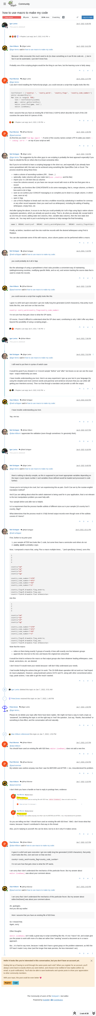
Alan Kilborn (14, 46)
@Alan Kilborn (24, 338)
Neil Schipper (14, 154)
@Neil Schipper (26, 251)
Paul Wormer (14, 79)
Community (24, 4)
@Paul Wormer (26, 132)
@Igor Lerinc (25, 46)
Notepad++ (56, 996)
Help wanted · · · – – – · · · (11, 17)
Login (16, 983)
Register (8, 983)
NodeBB (46, 1000)
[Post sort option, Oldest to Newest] (78, 17)
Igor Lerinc (13, 24)
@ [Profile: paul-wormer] (15, 135)
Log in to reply (87, 17)
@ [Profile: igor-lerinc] (14, 50)
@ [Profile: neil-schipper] (15, 254)
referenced (25, 734)
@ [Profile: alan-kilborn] (15, 433)
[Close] (91, 960)
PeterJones (15, 699)
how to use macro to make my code (39, 50)
